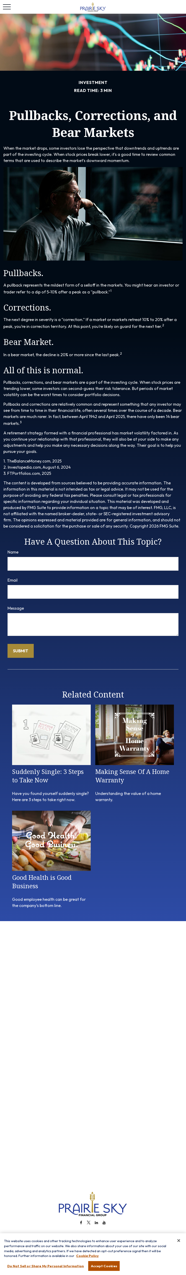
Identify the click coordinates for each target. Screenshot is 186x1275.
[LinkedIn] (96, 1222)
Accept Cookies (104, 1268)
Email (13, 580)
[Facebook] (81, 1222)
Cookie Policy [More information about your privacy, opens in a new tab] (87, 1258)
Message (16, 608)
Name (13, 552)
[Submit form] (21, 651)
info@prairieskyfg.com (93, 1234)
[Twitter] (89, 1222)
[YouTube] (104, 1222)
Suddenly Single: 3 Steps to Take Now (48, 775)
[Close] (179, 1243)
